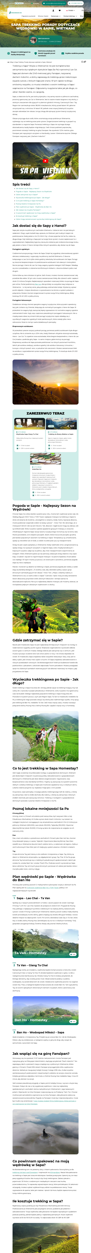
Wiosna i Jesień (43, 16)
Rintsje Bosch (43, 38)
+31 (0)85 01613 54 (75, 3)
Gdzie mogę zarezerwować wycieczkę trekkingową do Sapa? (38, 219)
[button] (73, 954)
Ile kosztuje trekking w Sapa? (27, 216)
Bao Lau (38, 284)
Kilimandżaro (55, 1172)
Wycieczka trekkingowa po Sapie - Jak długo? (33, 198)
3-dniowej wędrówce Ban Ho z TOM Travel (42, 888)
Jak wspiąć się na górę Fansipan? (28, 210)
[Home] (8, 62)
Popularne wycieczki (28, 16)
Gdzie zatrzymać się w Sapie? (27, 195)
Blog (81, 16)
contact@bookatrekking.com (54, 3)
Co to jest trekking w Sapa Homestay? (30, 201)
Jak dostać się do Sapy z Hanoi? (27, 188)
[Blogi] (11, 62)
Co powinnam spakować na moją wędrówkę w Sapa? (36, 213)
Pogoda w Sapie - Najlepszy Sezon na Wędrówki (34, 191)
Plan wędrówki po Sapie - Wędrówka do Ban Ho (34, 207)
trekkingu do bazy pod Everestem (25, 1172)
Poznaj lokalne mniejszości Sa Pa (28, 204)
